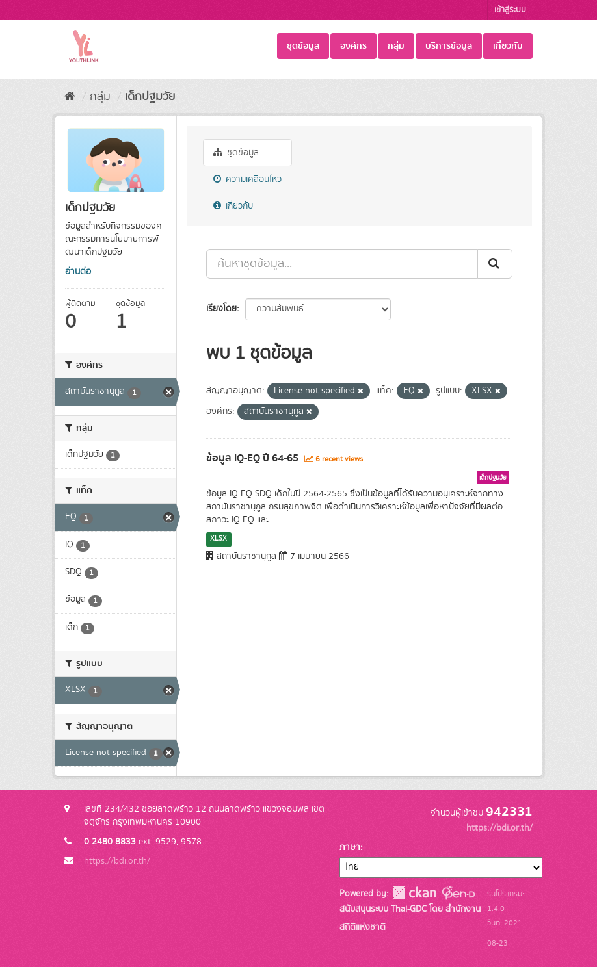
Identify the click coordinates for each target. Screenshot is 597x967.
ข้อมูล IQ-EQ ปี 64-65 (252, 458)
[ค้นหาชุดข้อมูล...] (342, 264)
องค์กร (353, 46)
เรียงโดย (221, 308)
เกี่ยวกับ (508, 46)
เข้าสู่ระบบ (510, 10)
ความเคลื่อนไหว (247, 179)
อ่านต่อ (78, 271)
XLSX (218, 539)
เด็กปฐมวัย (150, 96)
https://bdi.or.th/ (117, 861)
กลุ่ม (396, 46)
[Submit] (494, 264)
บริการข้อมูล (448, 46)
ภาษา (349, 847)
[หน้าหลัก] (69, 96)
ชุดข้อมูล (303, 46)
